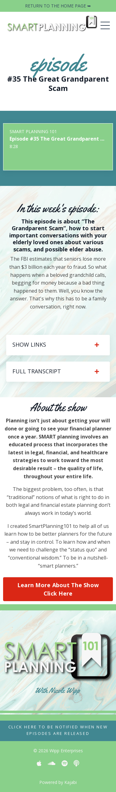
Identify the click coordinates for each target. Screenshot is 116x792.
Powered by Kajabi (58, 782)
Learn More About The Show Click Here (58, 589)
